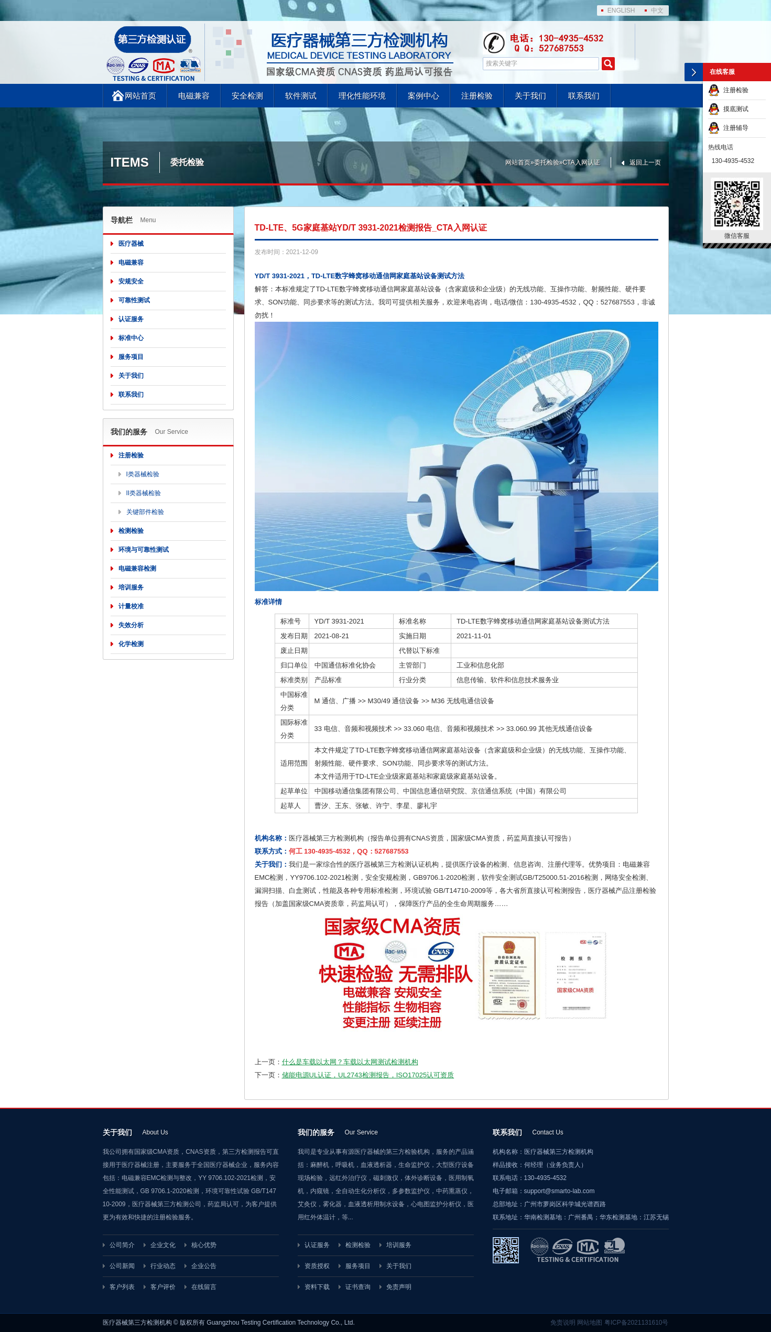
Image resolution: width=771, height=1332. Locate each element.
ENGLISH (621, 10)
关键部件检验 (145, 512)
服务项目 (131, 357)
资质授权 (317, 1266)
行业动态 (163, 1266)
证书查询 (358, 1287)
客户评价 (163, 1287)
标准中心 (131, 338)
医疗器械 (131, 243)
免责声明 (398, 1287)
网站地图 (589, 1322)
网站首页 (140, 95)
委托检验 (546, 162)
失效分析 (131, 625)
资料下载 (317, 1287)
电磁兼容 (194, 95)
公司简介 (122, 1245)
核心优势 (203, 1245)
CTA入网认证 (581, 162)
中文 (657, 10)
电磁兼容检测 (137, 568)
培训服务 (131, 587)
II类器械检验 (143, 493)
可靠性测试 (134, 300)
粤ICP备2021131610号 (636, 1322)
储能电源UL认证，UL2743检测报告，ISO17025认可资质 (368, 1075)
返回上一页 (645, 162)
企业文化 (163, 1245)
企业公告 (203, 1266)
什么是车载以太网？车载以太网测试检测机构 (350, 1062)
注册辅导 (728, 128)
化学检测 (131, 644)
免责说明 (562, 1322)
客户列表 (122, 1287)
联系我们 (584, 95)
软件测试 (301, 95)
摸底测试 (728, 109)
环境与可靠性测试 (143, 549)
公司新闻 (122, 1266)
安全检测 (247, 95)
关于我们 (530, 95)
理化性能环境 (362, 95)
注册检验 (477, 95)
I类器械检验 (142, 474)
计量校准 (131, 606)
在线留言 (203, 1287)
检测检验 (131, 530)
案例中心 (423, 95)
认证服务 (131, 319)
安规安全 (131, 281)
